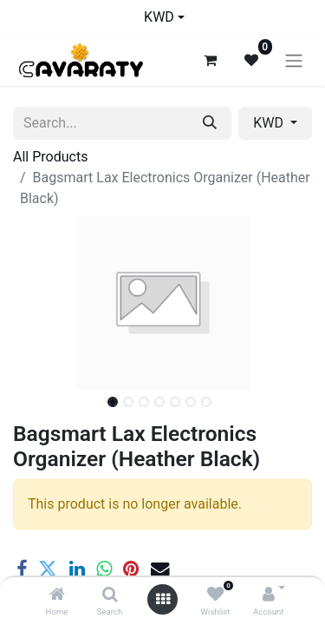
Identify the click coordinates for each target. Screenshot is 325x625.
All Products (50, 156)
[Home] (57, 595)
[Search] (110, 595)
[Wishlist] (215, 595)
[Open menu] (163, 599)
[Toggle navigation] (294, 60)
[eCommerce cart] (209, 60)
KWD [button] (270, 123)
